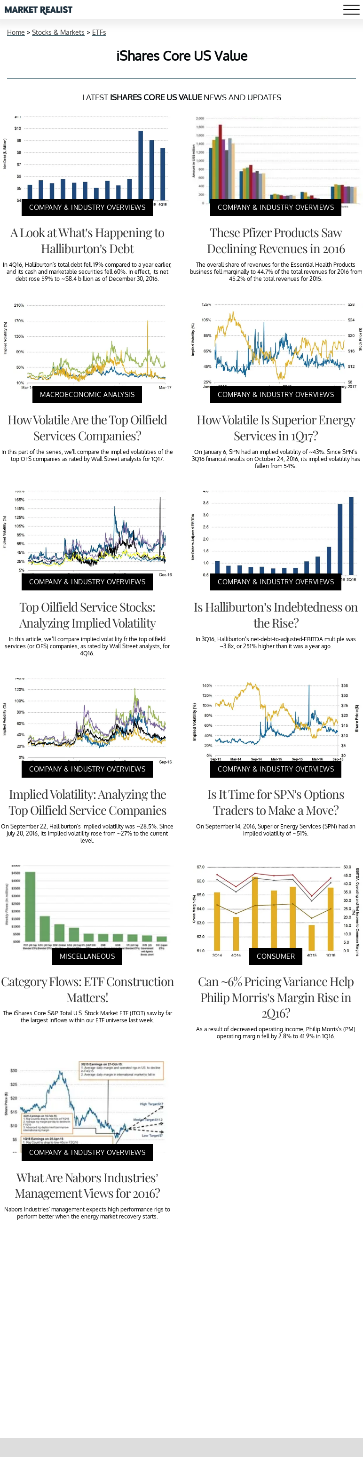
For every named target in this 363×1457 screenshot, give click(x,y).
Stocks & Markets (58, 32)
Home (16, 32)
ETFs (99, 32)
